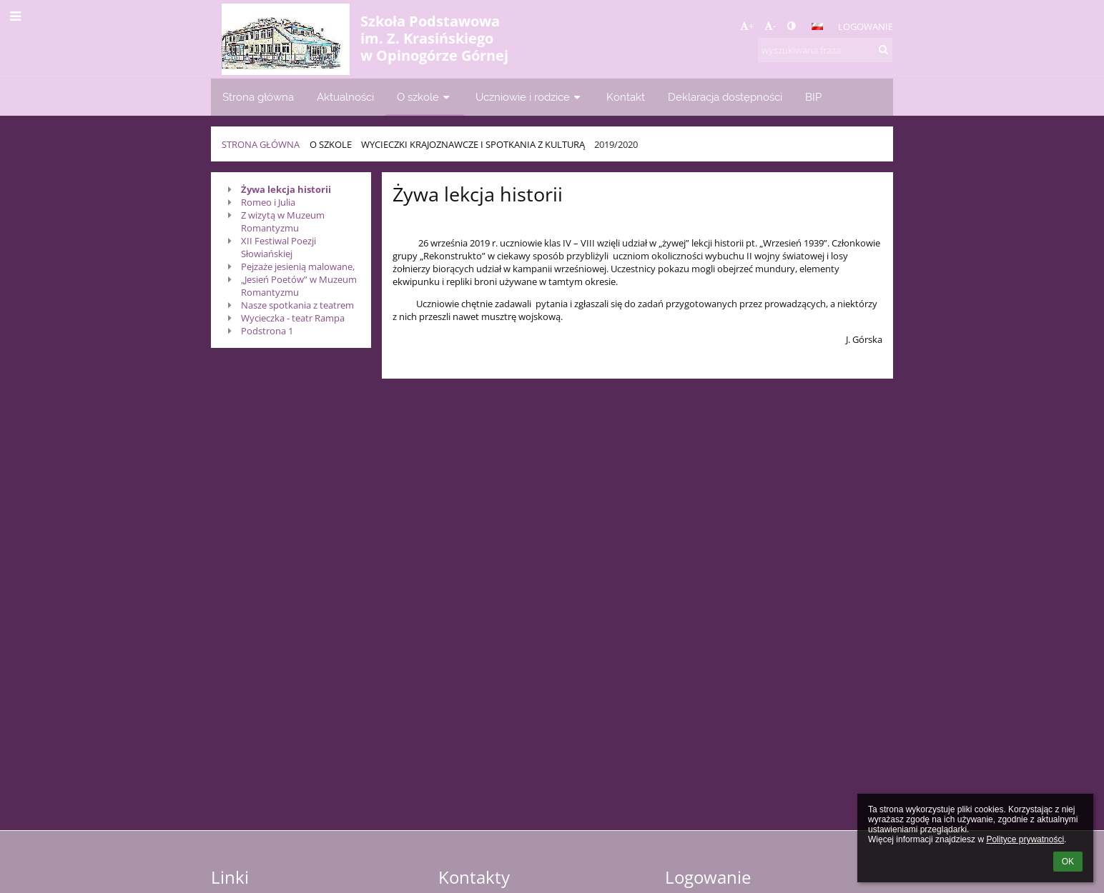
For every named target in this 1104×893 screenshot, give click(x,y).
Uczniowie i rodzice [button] (529, 97)
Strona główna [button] (258, 97)
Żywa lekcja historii (286, 189)
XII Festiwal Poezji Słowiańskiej (278, 247)
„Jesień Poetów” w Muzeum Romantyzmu (299, 286)
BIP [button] (813, 97)
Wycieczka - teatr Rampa (293, 317)
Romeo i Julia (268, 202)
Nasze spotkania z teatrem (297, 305)
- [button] (770, 25)
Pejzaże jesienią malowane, (298, 266)
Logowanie (865, 26)
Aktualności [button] (345, 97)
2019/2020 (616, 144)
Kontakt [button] (625, 97)
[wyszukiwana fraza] (825, 50)
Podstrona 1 (267, 330)
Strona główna (261, 144)
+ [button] (747, 25)
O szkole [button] (425, 97)
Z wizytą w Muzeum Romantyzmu (283, 221)
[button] (817, 26)
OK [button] (1068, 862)
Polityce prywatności (1025, 839)
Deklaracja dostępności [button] (725, 97)
